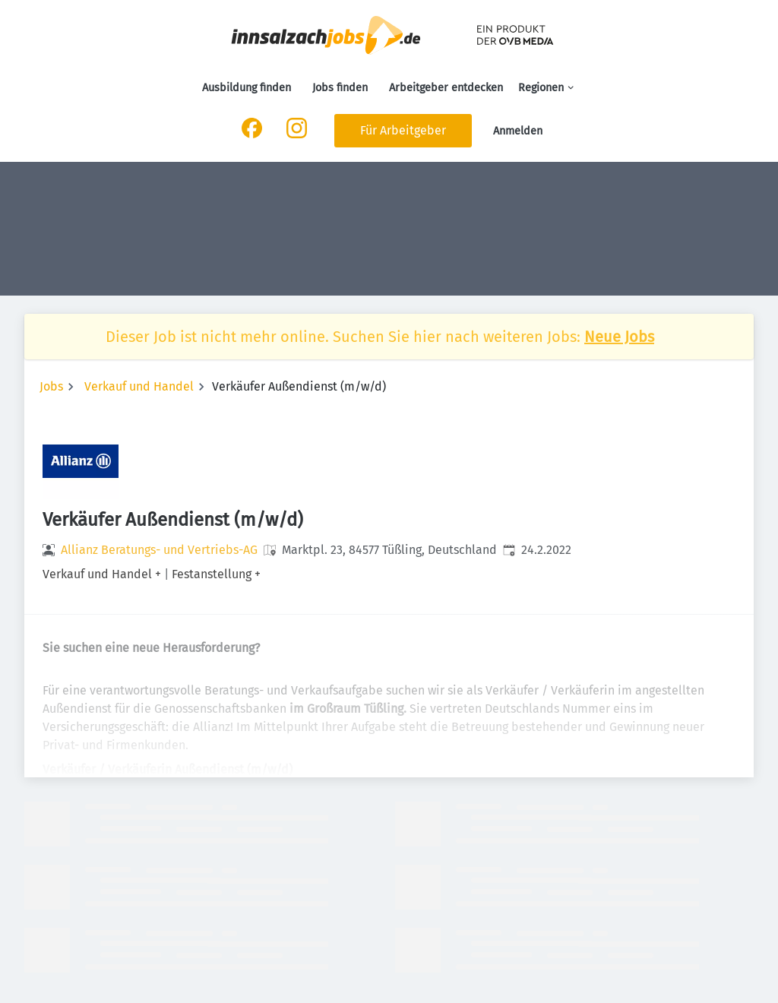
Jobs (51, 386)
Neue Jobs (619, 336)
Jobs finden (340, 87)
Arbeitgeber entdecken (446, 87)
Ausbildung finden (246, 87)
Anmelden (517, 131)
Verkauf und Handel (139, 386)
